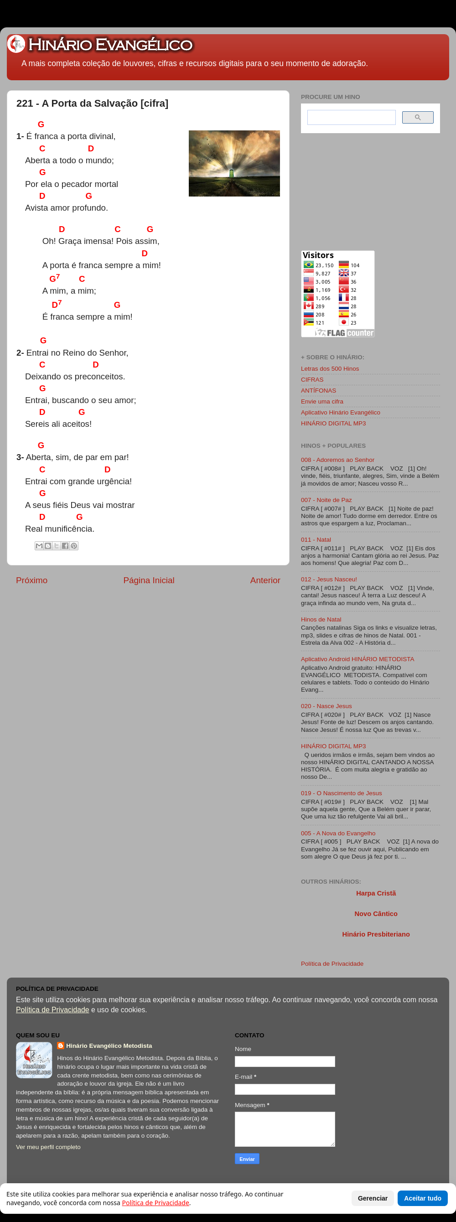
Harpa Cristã (376, 893)
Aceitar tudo (422, 1198)
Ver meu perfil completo (48, 1147)
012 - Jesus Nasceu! (329, 579)
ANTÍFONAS (318, 390)
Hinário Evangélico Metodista (109, 1045)
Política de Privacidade (332, 963)
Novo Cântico (375, 913)
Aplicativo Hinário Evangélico (340, 412)
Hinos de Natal (321, 619)
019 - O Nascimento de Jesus (341, 793)
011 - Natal (316, 539)
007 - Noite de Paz (326, 500)
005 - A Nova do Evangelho (338, 833)
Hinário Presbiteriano (376, 934)
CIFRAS (312, 379)
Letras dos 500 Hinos (330, 368)
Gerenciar (373, 1198)
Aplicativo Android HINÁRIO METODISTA (358, 659)
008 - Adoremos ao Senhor (337, 459)
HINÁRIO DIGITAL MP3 (333, 423)
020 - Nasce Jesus (326, 706)
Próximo (31, 580)
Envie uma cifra (322, 401)
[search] (350, 118)
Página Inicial (148, 580)
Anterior (265, 580)
